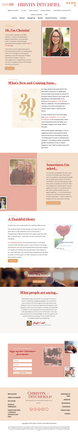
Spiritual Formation (13, 10)
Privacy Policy (65, 410)
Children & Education (36, 14)
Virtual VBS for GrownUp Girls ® (61, 10)
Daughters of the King (57, 101)
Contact (63, 18)
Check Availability (39, 282)
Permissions (66, 403)
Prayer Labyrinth (33, 10)
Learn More (9, 68)
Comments (66, 407)
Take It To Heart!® (14, 397)
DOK (46, 14)
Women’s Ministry (46, 10)
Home (14, 18)
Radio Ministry (51, 18)
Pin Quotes (12, 401)
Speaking (31, 18)
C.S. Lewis (23, 10)
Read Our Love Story (53, 203)
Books (40, 18)
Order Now (12, 261)
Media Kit (67, 400)
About (22, 18)
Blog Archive (12, 394)
